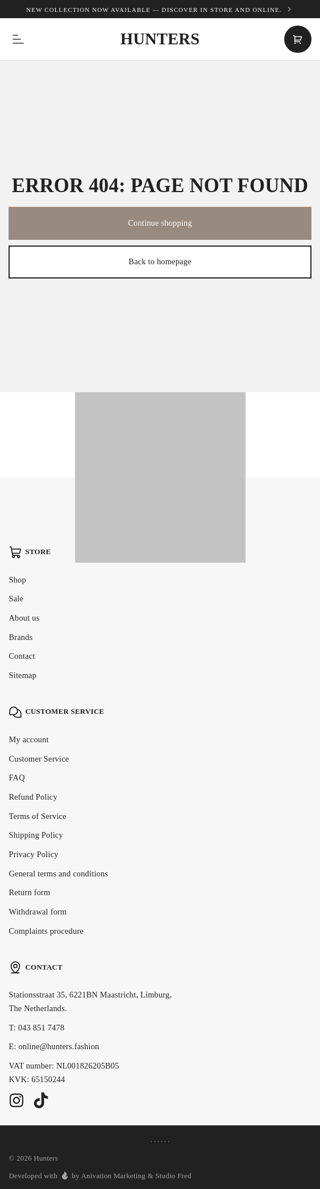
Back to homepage (159, 261)
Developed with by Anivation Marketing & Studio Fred (100, 1175)
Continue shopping (160, 222)
